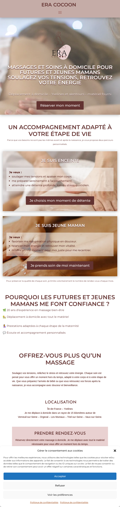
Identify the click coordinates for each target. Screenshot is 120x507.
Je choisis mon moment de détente (60, 201)
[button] (115, 450)
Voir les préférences (60, 494)
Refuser (60, 485)
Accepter (60, 476)
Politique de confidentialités (44, 502)
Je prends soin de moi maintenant (60, 265)
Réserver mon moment (60, 105)
